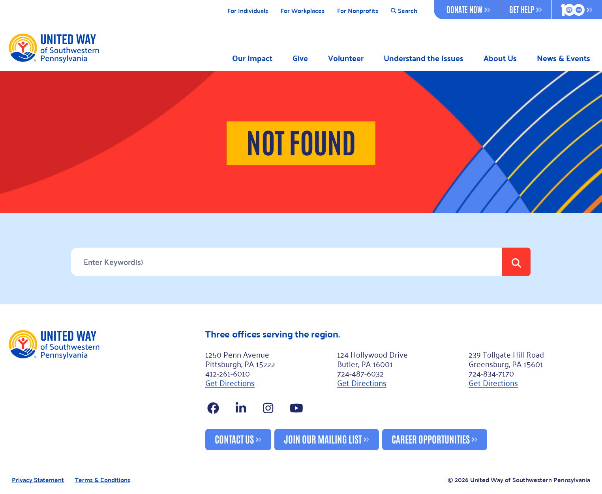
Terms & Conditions (102, 480)
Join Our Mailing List (323, 438)
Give (300, 58)
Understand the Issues (423, 58)
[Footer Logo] (103, 389)
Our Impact (252, 58)
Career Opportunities (431, 438)
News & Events (563, 58)
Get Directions (230, 382)
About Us (500, 58)
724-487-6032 (360, 373)
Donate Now (468, 9)
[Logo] (53, 47)
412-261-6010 (227, 373)
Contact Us (234, 438)
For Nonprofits (357, 11)
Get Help (525, 9)
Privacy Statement (38, 480)
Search (404, 11)
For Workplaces (302, 11)
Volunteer (346, 58)
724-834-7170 (491, 373)
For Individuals (247, 11)
